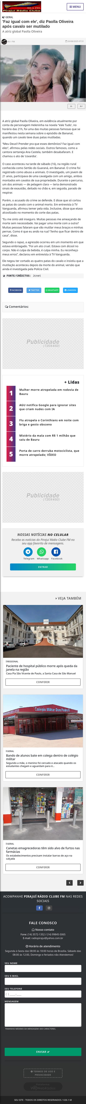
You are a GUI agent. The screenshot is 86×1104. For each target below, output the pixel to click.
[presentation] (28, 1039)
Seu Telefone (13, 988)
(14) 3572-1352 (36, 934)
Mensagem (12, 1001)
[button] (80, 883)
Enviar (43, 1052)
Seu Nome (11, 963)
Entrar (43, 566)
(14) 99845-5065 (56, 934)
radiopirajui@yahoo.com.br (47, 938)
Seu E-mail (11, 975)
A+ (81, 106)
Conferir (43, 682)
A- (71, 106)
